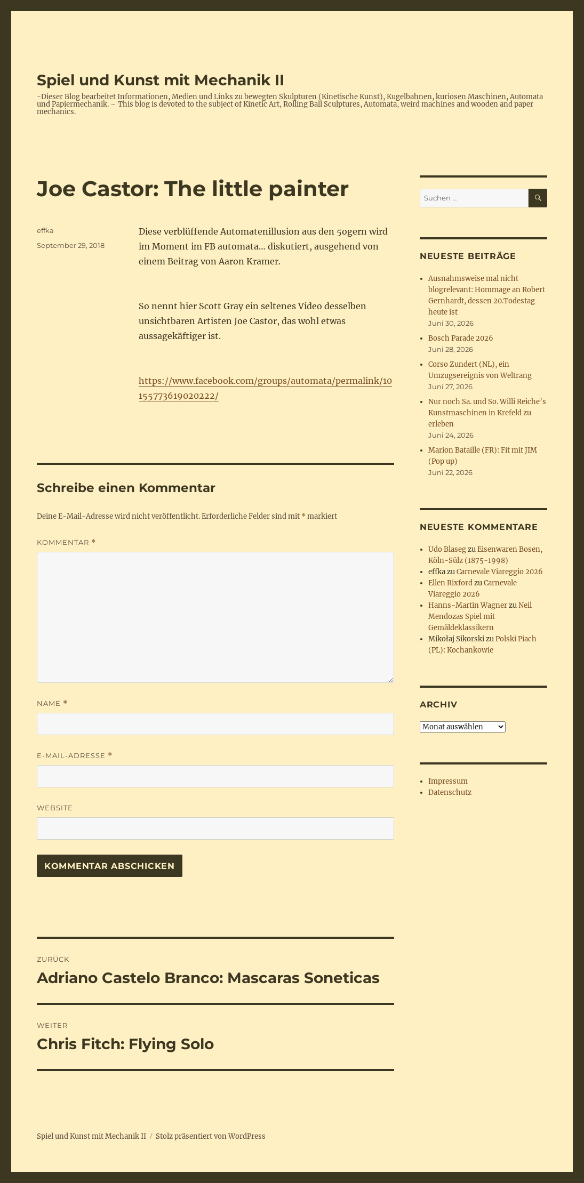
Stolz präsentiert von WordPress (211, 1136)
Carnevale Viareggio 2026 (500, 571)
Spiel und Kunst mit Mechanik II (160, 80)
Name (52, 703)
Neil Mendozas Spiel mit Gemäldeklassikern (480, 616)
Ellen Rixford (450, 583)
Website (55, 807)
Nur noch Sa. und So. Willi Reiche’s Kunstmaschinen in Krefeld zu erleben (487, 413)
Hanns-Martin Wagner (467, 605)
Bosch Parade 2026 (460, 338)
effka (45, 230)
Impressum (448, 781)
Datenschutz (449, 792)
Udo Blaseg (447, 549)
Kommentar (66, 542)
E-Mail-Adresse (75, 755)
